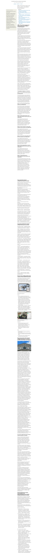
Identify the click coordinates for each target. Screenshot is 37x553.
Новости (18, 3)
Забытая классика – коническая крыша (24, 14)
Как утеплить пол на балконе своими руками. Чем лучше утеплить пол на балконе (10, 16)
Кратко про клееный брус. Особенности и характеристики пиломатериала (10, 22)
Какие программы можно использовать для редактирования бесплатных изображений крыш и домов (24, 22)
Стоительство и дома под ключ (18, 1)
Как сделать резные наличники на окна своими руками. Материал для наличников (11, 27)
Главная (15, 3)
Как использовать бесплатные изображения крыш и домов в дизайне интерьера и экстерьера (24, 20)
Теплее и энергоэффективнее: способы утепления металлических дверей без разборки (11, 19)
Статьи (21, 3)
